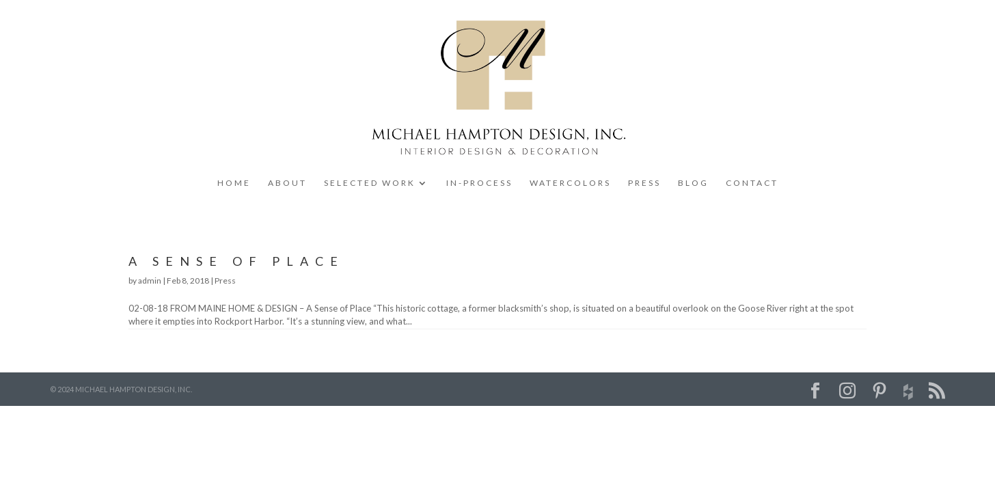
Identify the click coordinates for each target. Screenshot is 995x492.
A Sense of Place (236, 261)
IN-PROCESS (479, 183)
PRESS (644, 183)
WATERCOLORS (570, 183)
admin (149, 280)
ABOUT (287, 183)
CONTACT (752, 183)
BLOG (693, 183)
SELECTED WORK (369, 183)
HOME (234, 183)
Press (225, 280)
